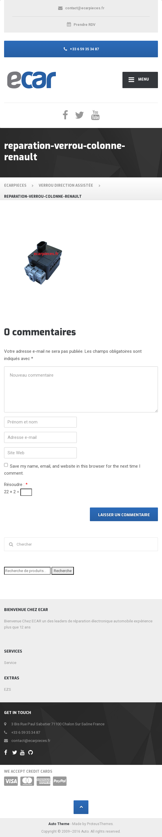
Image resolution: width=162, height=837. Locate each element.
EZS (7, 689)
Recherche (63, 571)
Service (10, 662)
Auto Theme (59, 824)
